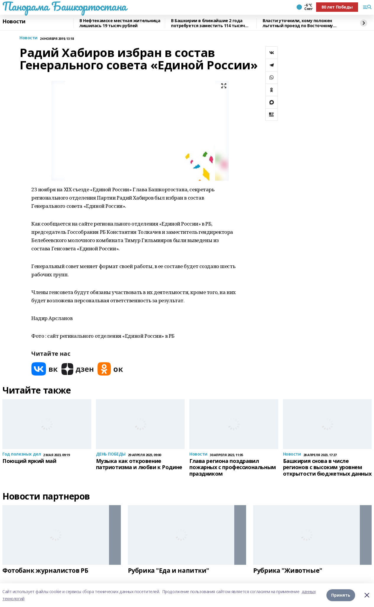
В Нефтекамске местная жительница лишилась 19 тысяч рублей (119, 23)
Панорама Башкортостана (64, 6)
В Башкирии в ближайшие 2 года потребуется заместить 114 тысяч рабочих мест (208, 23)
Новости (13, 21)
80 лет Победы (337, 7)
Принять (340, 595)
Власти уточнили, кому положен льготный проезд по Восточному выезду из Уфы (298, 23)
